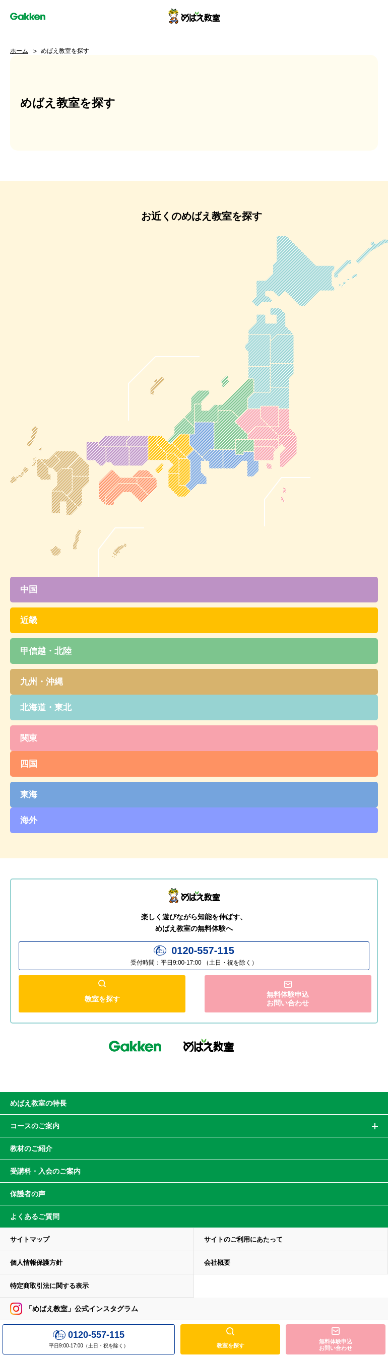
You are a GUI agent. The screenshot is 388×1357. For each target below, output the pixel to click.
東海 (28, 794)
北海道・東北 (46, 707)
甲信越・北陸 (46, 651)
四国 (28, 764)
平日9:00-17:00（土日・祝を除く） (88, 1339)
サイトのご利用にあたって (243, 1239)
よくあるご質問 (34, 1216)
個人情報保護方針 (36, 1262)
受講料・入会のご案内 (45, 1171)
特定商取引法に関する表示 (49, 1285)
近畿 (28, 620)
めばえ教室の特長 (38, 1103)
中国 (28, 589)
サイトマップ (29, 1239)
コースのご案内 (34, 1125)
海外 (28, 820)
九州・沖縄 (41, 682)
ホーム (19, 50)
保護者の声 (27, 1193)
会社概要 (217, 1262)
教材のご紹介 (31, 1148)
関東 (28, 738)
